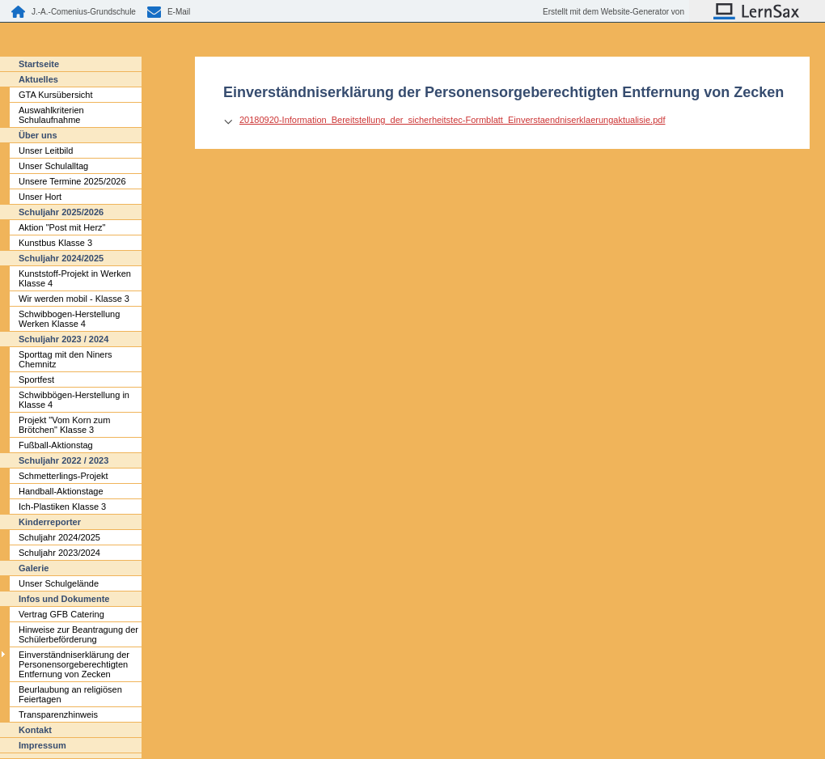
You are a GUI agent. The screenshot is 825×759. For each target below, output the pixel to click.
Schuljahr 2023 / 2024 (63, 339)
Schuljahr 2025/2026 (61, 212)
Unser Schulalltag (53, 166)
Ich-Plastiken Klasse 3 (62, 506)
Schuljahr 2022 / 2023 (63, 460)
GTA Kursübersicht (56, 95)
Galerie (34, 568)
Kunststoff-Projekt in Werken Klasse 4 (75, 278)
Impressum (42, 745)
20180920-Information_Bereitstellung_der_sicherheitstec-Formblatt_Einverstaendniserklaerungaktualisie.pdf (452, 120)
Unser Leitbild (46, 150)
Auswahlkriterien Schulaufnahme (51, 115)
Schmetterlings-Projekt (63, 476)
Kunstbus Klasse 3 (55, 243)
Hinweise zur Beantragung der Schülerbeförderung (78, 634)
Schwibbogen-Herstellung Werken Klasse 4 (69, 319)
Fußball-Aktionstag (56, 445)
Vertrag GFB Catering (61, 614)
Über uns (38, 135)
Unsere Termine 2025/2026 (72, 181)
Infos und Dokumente (64, 599)
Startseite (39, 64)
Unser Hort (40, 196)
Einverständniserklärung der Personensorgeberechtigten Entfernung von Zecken (74, 664)
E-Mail (178, 11)
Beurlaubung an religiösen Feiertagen (70, 694)
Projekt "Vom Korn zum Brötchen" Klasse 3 (64, 425)
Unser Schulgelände (59, 583)
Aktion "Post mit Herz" (62, 227)
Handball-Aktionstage (61, 491)
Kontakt (35, 730)
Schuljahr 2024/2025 (61, 258)
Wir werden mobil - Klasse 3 (74, 298)
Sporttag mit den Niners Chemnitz (65, 359)
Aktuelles (38, 79)
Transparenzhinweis (58, 714)
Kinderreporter (50, 522)
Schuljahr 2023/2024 (59, 553)
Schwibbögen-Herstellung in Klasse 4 (74, 399)
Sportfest (36, 379)
